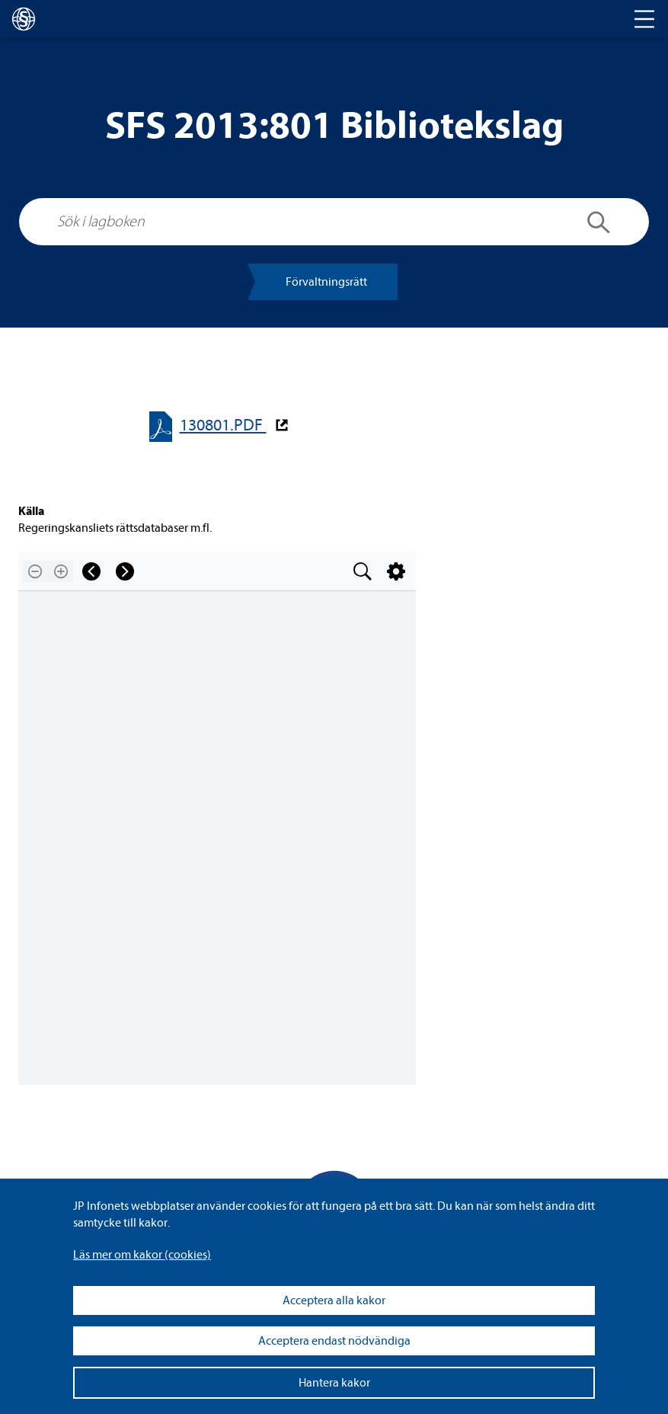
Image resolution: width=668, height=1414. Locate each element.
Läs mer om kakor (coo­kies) (142, 1255)
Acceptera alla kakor (334, 1300)
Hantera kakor (334, 1383)
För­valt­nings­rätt (326, 282)
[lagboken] (23, 19)
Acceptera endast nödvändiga (334, 1341)
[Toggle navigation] (644, 19)
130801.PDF (223, 425)
